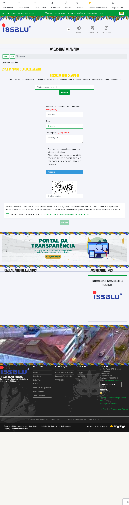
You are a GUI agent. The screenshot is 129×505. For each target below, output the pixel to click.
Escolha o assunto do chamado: (65, 108)
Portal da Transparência (42, 388)
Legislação (37, 376)
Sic (12, 56)
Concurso (36, 372)
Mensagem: (57, 132)
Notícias (36, 384)
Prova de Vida (38, 391)
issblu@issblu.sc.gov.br (113, 380)
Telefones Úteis (39, 395)
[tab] (68, 29)
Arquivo (51, 172)
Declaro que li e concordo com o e (50, 214)
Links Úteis (37, 380)
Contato (80, 372)
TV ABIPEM (59, 380)
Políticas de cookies (108, 403)
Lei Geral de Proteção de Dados (114, 409)
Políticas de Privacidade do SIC (74, 214)
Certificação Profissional (64, 372)
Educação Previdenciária (64, 376)
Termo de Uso (49, 214)
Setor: (48, 121)
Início (6, 56)
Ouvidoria (81, 376)
